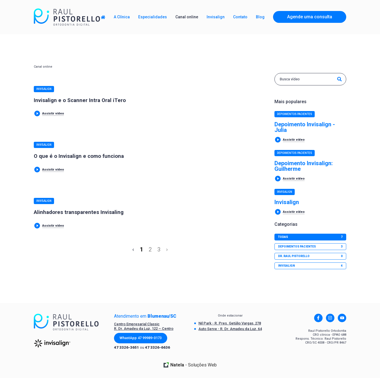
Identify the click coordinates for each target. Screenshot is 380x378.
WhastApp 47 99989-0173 (141, 338)
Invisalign (44, 88)
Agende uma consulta (309, 16)
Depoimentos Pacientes (294, 114)
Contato (240, 17)
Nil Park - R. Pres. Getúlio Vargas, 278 (229, 323)
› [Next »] (167, 249)
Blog (260, 17)
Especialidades (152, 17)
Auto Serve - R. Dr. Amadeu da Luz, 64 (230, 329)
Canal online (186, 17)
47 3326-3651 (126, 347)
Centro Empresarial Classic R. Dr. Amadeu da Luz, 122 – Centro (143, 326)
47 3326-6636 (157, 347)
